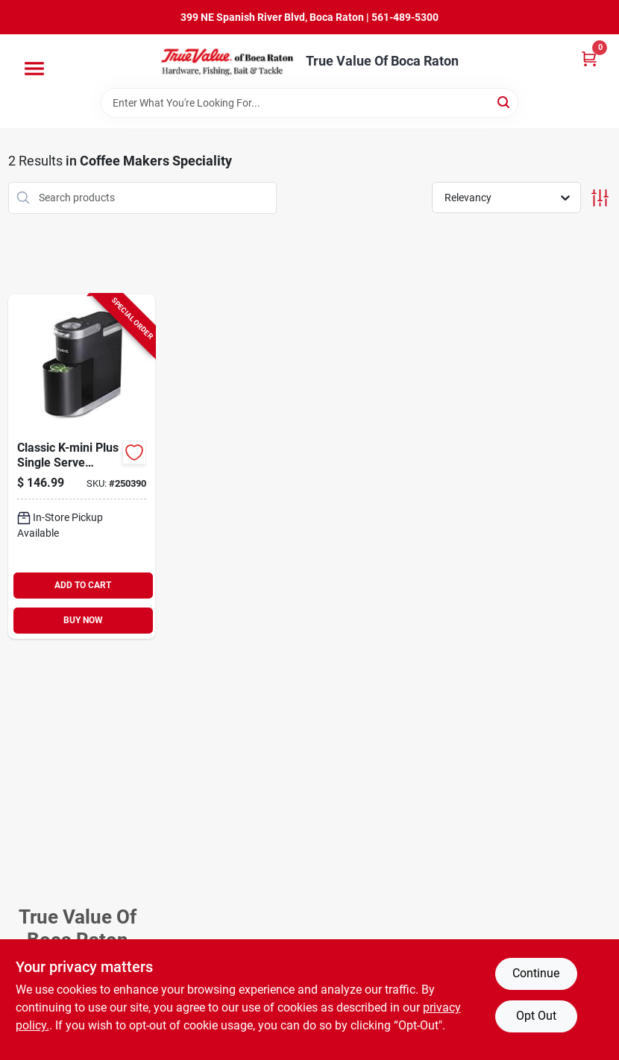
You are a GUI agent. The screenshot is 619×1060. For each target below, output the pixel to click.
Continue (535, 973)
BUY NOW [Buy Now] (83, 620)
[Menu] (34, 68)
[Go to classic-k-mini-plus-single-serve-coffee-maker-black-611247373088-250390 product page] (81, 466)
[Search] (504, 101)
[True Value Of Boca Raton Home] (228, 61)
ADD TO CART (82, 585)
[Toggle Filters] (600, 197)
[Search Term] (309, 103)
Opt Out (536, 1016)
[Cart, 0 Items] (589, 58)
